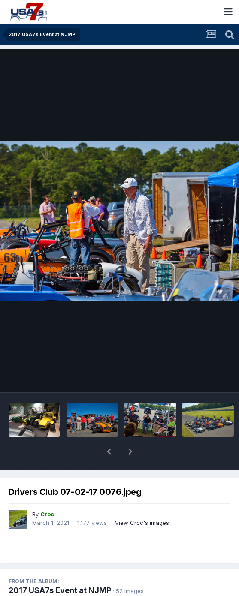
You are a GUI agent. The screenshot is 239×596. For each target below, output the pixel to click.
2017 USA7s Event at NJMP (60, 567)
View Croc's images (142, 500)
